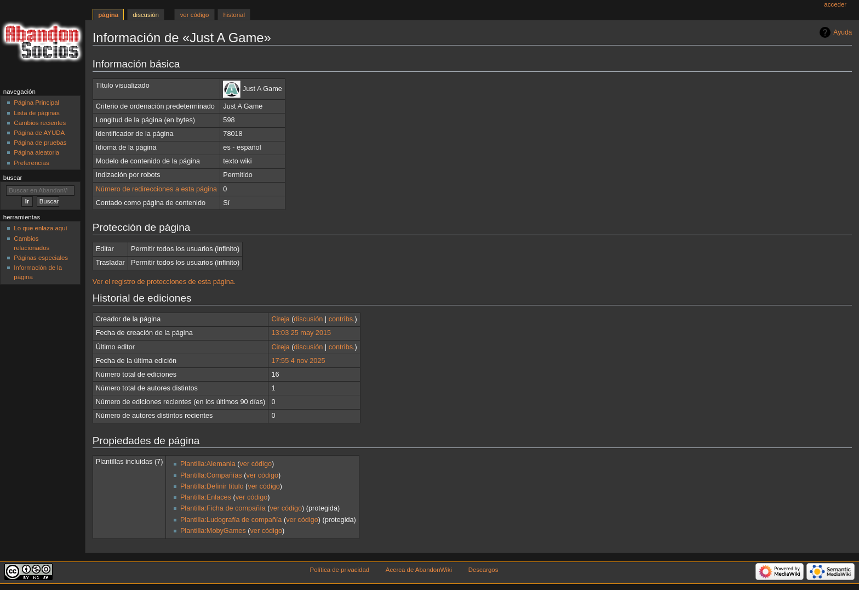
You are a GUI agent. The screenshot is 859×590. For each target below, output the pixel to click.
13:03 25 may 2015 (301, 333)
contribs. (342, 319)
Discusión (146, 15)
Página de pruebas (40, 142)
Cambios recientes (40, 123)
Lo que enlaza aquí (40, 228)
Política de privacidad (340, 569)
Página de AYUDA (39, 132)
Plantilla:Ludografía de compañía (231, 520)
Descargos (483, 569)
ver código (256, 464)
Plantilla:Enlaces (205, 497)
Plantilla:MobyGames (213, 531)
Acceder (835, 4)
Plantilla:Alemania (208, 464)
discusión (308, 319)
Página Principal (36, 102)
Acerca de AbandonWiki (419, 569)
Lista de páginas (36, 113)
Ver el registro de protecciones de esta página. (164, 282)
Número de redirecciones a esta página (156, 189)
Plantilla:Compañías (211, 475)
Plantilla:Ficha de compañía (223, 508)
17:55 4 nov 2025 (298, 361)
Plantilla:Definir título (212, 486)
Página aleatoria (36, 152)
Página (108, 15)
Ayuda (842, 32)
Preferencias (31, 163)
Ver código (194, 15)
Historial (234, 15)
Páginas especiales (41, 257)
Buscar (12, 177)
